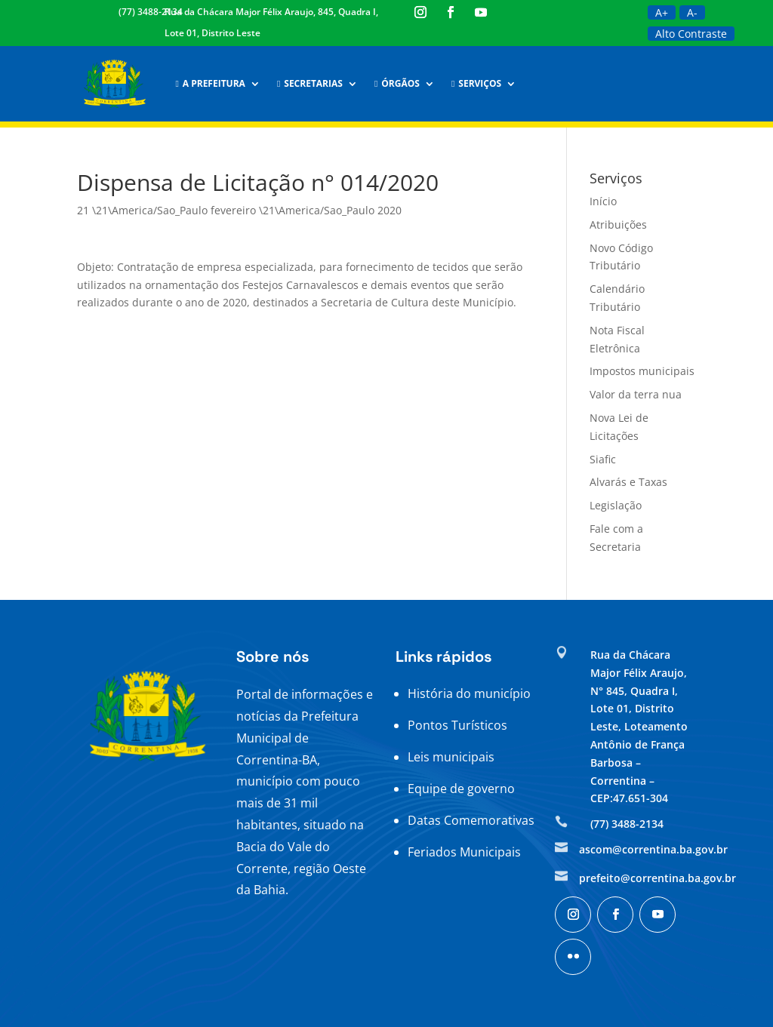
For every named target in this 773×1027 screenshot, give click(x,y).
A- (692, 12)
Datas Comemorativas (471, 820)
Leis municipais (451, 757)
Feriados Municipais (464, 852)
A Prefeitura (210, 83)
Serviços (476, 83)
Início (603, 201)
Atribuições (618, 224)
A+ (661, 12)
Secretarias (310, 83)
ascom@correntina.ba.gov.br (653, 849)
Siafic (603, 459)
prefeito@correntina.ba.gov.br (657, 878)
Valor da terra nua (636, 394)
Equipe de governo (461, 788)
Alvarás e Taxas (628, 482)
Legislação (616, 505)
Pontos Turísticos (457, 725)
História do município (469, 693)
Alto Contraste (691, 33)
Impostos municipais (642, 371)
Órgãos (397, 83)
